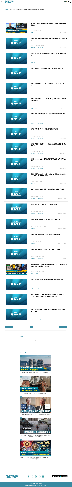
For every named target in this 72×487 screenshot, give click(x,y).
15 (43, 327)
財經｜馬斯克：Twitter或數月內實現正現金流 (44, 129)
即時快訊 (33, 47)
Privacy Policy (39, 483)
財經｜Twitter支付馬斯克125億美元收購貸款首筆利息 (47, 279)
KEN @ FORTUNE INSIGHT (36, 181)
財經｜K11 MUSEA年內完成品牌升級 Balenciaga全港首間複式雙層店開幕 (27, 9)
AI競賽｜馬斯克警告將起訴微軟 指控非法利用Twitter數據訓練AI (48, 24)
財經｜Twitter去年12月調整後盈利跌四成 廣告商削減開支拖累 (48, 159)
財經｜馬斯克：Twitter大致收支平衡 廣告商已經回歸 (47, 68)
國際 (36, 47)
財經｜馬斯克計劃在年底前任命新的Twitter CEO (45, 234)
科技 (32, 32)
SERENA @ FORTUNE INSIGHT (37, 45)
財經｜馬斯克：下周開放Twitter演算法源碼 (44, 204)
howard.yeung (34, 301)
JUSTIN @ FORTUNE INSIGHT (37, 121)
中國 (32, 183)
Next (61, 327)
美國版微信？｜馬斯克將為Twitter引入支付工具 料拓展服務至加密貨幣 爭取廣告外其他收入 (49, 265)
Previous (11, 327)
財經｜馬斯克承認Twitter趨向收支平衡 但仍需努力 (46, 249)
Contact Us (32, 483)
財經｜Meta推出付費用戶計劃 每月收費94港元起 (45, 219)
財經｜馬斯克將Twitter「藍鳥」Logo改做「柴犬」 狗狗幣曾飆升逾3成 (48, 99)
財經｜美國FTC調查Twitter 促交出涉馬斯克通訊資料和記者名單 (48, 144)
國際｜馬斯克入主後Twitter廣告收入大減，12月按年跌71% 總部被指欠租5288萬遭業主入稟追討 (47, 295)
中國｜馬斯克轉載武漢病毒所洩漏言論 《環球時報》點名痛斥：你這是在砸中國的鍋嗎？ (48, 175)
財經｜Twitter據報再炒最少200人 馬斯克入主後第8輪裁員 (48, 189)
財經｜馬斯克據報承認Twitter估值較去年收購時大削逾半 (48, 114)
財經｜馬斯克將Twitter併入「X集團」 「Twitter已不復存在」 (48, 84)
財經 (35, 32)
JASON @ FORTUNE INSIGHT (37, 30)
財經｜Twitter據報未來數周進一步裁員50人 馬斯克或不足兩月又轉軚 (48, 310)
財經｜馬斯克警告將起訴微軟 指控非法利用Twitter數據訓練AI (49, 39)
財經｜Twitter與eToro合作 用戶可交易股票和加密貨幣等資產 (48, 54)
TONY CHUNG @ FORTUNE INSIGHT (38, 226)
